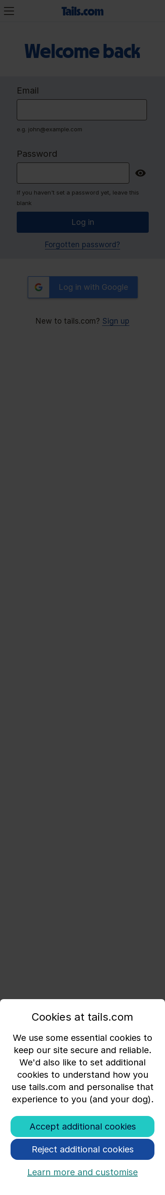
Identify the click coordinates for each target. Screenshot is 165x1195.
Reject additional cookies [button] (83, 1149)
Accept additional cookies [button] (82, 1126)
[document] (82, 1063)
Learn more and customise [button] (82, 1172)
